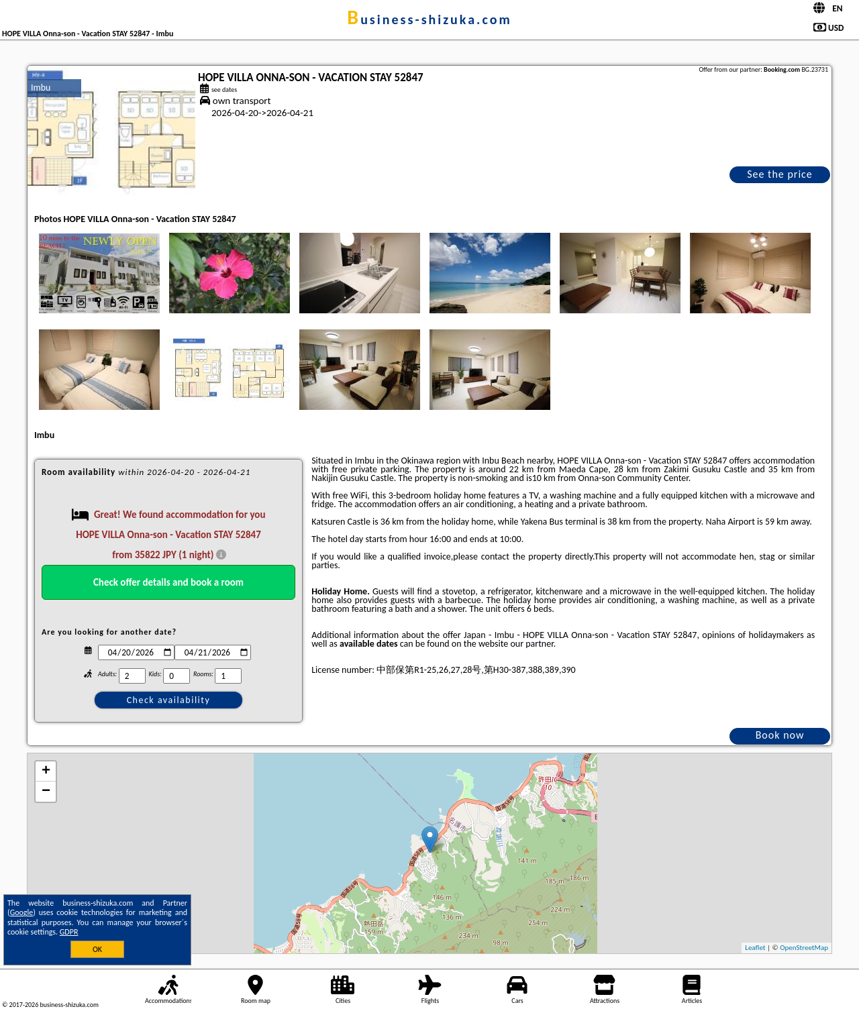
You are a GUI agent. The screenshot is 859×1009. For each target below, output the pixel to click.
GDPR (69, 932)
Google (22, 912)
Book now (780, 735)
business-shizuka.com (429, 19)
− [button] (46, 792)
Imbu (40, 87)
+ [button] (46, 771)
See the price (780, 174)
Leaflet (755, 947)
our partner (531, 643)
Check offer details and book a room (168, 582)
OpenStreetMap (804, 947)
